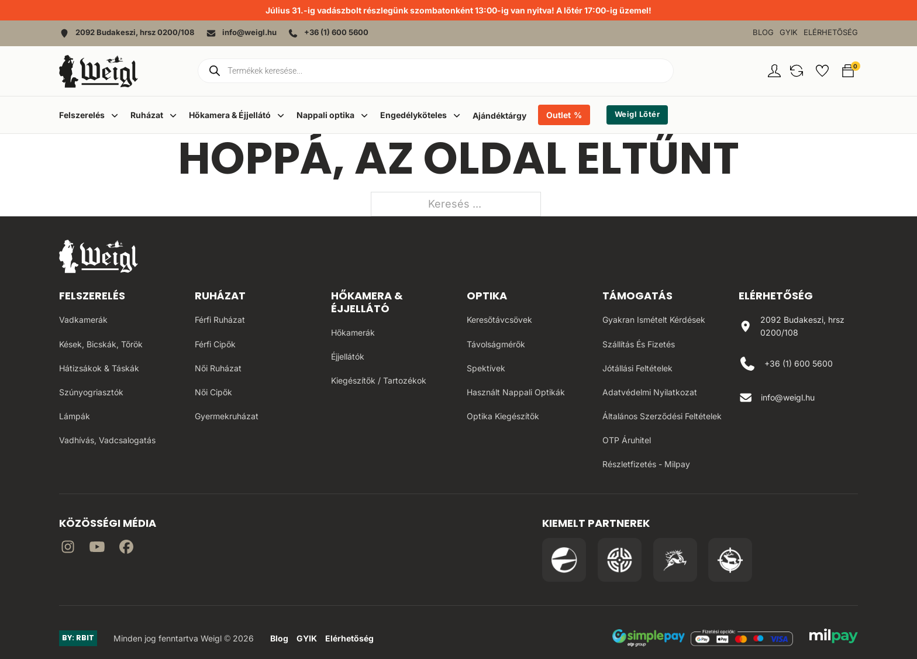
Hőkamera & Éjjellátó (367, 302)
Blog (763, 32)
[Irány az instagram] (68, 549)
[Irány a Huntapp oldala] (730, 560)
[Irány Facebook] (126, 549)
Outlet (558, 115)
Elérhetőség (831, 32)
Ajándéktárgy (499, 115)
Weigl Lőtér (637, 114)
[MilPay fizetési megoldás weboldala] (833, 638)
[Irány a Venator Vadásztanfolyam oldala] (675, 560)
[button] (796, 71)
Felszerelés (92, 295)
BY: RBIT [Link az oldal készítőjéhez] (78, 638)
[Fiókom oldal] (774, 70)
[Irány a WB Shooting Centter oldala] (619, 560)
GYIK (789, 32)
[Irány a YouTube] (97, 549)
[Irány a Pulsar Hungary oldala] (564, 560)
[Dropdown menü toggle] (115, 115)
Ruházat (220, 295)
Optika (487, 295)
